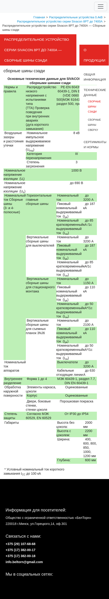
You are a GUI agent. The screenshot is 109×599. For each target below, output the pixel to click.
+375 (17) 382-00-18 (20, 556)
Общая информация (94, 77)
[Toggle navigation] (100, 6)
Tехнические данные (94, 92)
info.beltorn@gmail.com (24, 562)
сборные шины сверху (94, 124)
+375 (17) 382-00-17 (20, 550)
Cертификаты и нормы (94, 144)
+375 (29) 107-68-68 (20, 544)
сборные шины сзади (94, 106)
